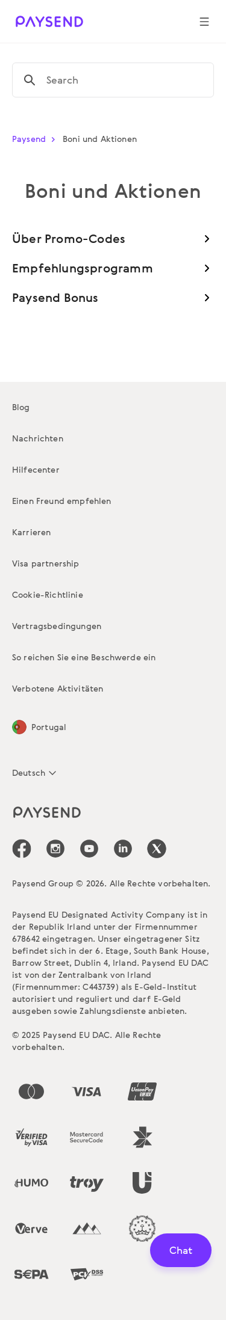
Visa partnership (46, 563)
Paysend (36, 138)
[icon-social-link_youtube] (89, 848)
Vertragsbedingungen (56, 625)
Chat (180, 1250)
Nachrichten (37, 438)
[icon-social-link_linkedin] (123, 848)
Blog (21, 407)
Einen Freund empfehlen (61, 500)
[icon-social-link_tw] (156, 848)
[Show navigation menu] (204, 22)
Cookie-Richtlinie (47, 594)
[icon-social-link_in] (55, 848)
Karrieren (31, 532)
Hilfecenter (36, 469)
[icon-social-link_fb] (21, 848)
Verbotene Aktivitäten (57, 688)
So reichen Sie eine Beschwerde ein (83, 657)
